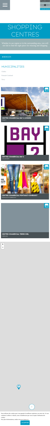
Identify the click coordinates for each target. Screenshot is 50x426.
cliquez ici (25, 419)
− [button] (2, 247)
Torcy (3, 79)
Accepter (25, 422)
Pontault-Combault (7, 75)
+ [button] (2, 244)
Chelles (4, 71)
